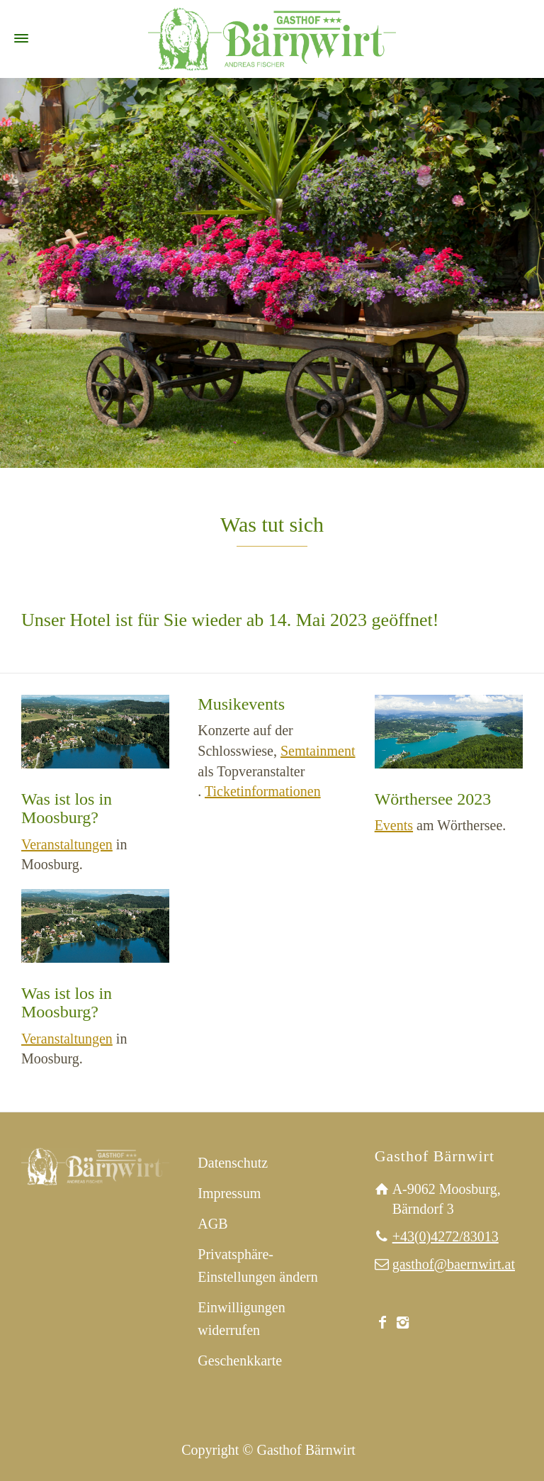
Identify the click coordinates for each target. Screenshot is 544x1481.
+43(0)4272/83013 (445, 1236)
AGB (212, 1223)
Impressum (229, 1193)
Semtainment (318, 751)
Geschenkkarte (240, 1360)
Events (394, 825)
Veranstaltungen (67, 844)
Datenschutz (233, 1162)
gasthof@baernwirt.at (453, 1264)
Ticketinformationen (263, 791)
